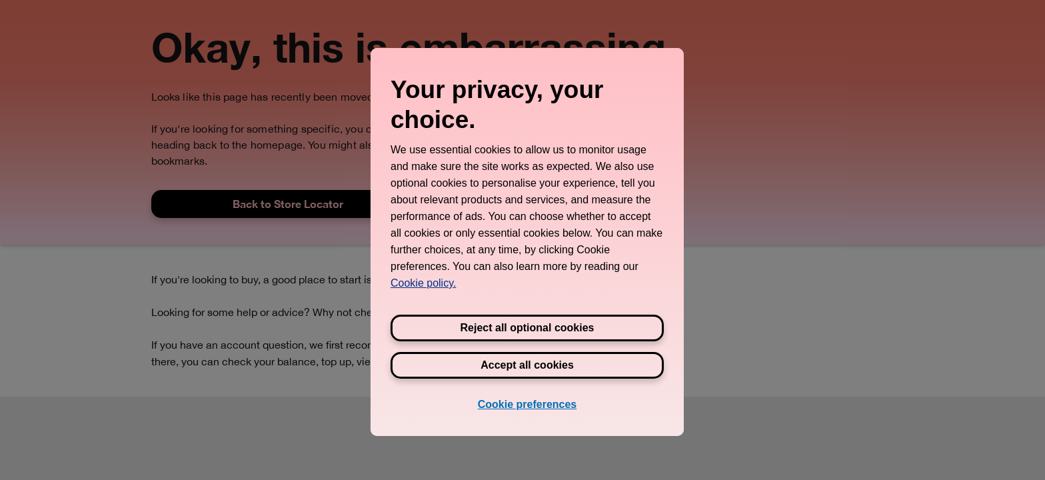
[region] (527, 242)
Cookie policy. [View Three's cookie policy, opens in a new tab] (423, 283)
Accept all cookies (527, 365)
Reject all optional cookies (527, 327)
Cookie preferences (527, 404)
